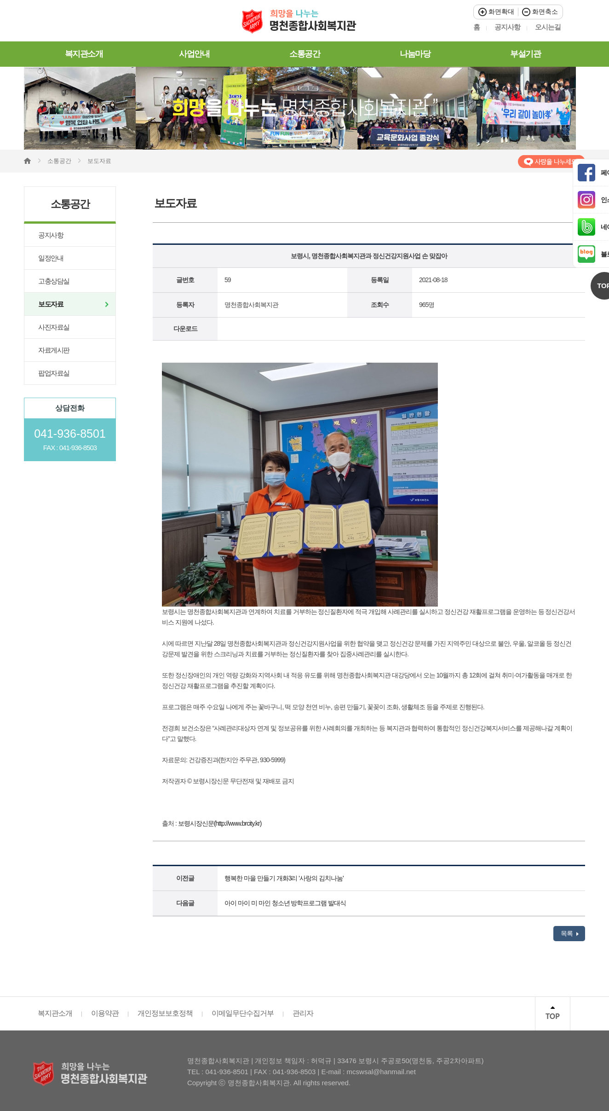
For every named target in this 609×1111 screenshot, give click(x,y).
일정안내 (50, 258)
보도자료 (50, 304)
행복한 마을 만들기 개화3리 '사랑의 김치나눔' (284, 878)
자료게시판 (53, 350)
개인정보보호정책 (165, 1013)
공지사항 (507, 27)
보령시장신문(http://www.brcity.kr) (220, 823)
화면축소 (540, 11)
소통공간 (304, 53)
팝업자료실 (53, 373)
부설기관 (525, 53)
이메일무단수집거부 (243, 1013)
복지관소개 (84, 53)
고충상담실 (53, 281)
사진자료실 (53, 327)
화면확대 (496, 11)
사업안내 (194, 53)
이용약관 (105, 1013)
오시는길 (548, 27)
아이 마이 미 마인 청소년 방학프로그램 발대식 (285, 903)
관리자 (303, 1013)
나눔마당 (415, 53)
